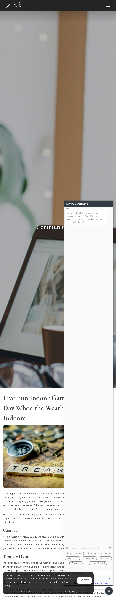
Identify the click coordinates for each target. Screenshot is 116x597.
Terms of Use (26, 591)
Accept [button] (84, 580)
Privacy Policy (70, 591)
